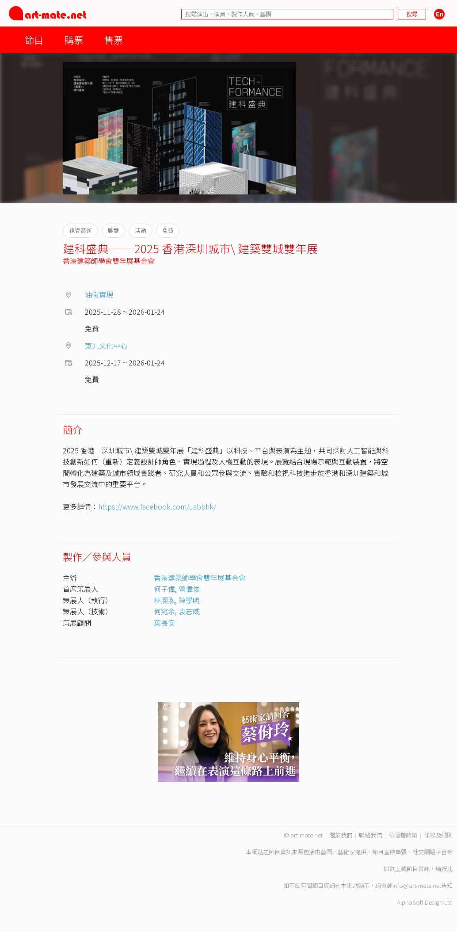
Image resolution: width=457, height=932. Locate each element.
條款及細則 (438, 835)
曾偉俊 (189, 588)
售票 (113, 39)
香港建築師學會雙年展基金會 (109, 260)
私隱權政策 (402, 835)
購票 (74, 39)
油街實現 (99, 294)
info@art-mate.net (416, 885)
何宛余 (164, 611)
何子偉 (164, 588)
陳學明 (189, 600)
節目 (34, 39)
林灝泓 (164, 600)
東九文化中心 (106, 345)
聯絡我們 (370, 835)
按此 (447, 868)
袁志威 (189, 611)
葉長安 (164, 622)
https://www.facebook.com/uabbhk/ (157, 506)
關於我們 (340, 835)
